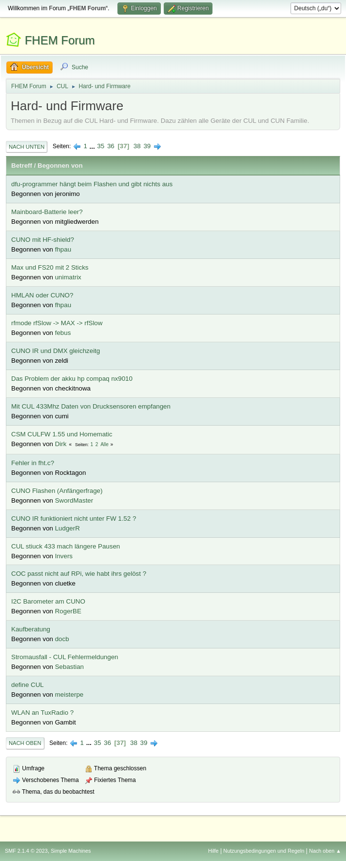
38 (137, 146)
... (93, 146)
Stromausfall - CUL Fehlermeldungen (64, 657)
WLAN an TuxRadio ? (42, 712)
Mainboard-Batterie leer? (47, 211)
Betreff (21, 165)
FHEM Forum (60, 40)
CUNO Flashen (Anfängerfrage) (56, 490)
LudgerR (67, 528)
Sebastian (69, 666)
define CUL (27, 684)
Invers (64, 556)
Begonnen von (60, 165)
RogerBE (68, 611)
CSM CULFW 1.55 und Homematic (61, 434)
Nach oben (25, 743)
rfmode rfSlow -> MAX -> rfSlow (56, 323)
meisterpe (69, 694)
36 (111, 146)
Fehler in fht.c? (32, 463)
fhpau (63, 249)
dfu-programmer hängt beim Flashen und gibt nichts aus (92, 184)
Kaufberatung (30, 629)
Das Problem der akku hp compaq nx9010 (72, 378)
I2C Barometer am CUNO (48, 601)
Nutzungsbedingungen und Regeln (263, 851)
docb (62, 639)
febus (63, 332)
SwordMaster (74, 500)
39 (147, 146)
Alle (104, 444)
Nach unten (26, 147)
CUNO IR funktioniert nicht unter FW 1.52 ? (73, 518)
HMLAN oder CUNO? (42, 295)
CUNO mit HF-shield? (42, 239)
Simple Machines (71, 851)
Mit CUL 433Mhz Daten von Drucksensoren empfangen (91, 406)
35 (100, 146)
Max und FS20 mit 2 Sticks (50, 267)
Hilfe (213, 851)
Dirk (61, 444)
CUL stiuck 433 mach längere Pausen (65, 546)
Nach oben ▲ (325, 851)
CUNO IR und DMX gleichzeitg (55, 350)
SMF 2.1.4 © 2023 (26, 851)
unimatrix (68, 277)
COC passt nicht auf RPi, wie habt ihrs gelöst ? (78, 573)
